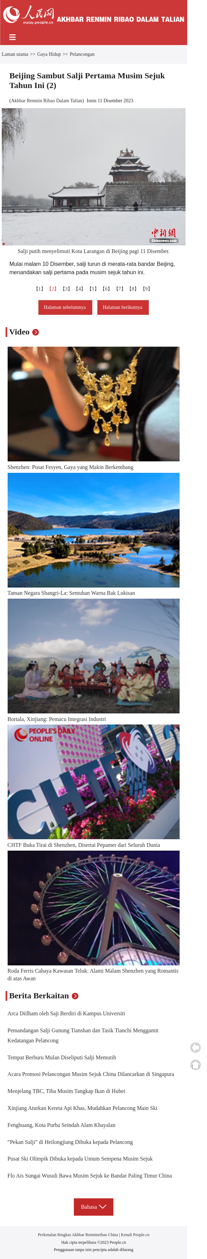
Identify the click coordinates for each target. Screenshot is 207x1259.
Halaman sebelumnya (65, 307)
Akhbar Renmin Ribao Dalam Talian (47, 100)
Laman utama (15, 54)
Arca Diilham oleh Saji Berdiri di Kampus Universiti (66, 1013)
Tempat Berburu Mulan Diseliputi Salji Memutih (62, 1057)
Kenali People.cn (134, 1234)
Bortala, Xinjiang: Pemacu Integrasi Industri (57, 719)
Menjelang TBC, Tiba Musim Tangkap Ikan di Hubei (67, 1091)
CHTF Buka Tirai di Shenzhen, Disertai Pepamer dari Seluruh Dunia (84, 845)
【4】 (80, 289)
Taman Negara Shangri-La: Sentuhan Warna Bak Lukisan (71, 593)
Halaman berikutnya (123, 307)
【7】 (120, 289)
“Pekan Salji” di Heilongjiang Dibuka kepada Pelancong (70, 1142)
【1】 (40, 289)
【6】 (107, 289)
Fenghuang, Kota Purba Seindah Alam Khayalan (61, 1125)
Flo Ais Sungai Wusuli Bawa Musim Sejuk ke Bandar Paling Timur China (90, 1176)
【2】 (53, 289)
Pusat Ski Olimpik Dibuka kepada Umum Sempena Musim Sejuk (80, 1159)
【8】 (133, 289)
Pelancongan (82, 54)
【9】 (147, 289)
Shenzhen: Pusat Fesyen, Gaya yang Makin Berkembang (70, 467)
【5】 (94, 289)
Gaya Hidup (49, 54)
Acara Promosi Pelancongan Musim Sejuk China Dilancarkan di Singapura (91, 1074)
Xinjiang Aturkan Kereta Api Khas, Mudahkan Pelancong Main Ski (82, 1108)
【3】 (67, 289)
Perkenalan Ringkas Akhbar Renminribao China (78, 1234)
